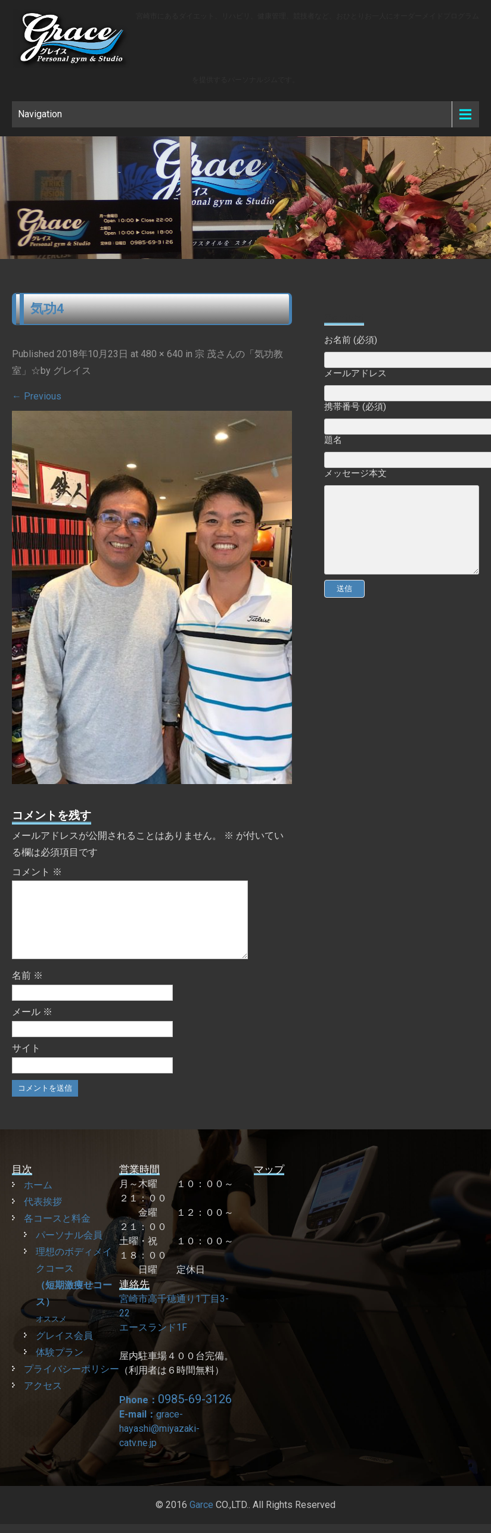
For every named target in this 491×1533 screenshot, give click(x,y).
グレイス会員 (64, 1350)
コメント (37, 872)
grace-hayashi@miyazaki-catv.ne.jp (159, 1443)
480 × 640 (162, 354)
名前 (27, 989)
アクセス (43, 1400)
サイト (26, 1062)
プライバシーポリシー (71, 1383)
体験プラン (59, 1366)
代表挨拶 (43, 1216)
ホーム (38, 1199)
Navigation (40, 114)
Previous (36, 396)
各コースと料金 (57, 1232)
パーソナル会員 (69, 1249)
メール (32, 1026)
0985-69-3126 (195, 1413)
